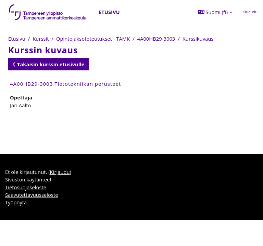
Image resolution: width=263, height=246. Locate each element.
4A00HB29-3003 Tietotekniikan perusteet (65, 83)
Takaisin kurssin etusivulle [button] (49, 64)
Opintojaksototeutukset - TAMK (93, 38)
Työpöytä (16, 202)
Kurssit (41, 38)
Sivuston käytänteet (28, 179)
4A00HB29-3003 (156, 38)
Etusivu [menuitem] (109, 12)
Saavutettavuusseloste (31, 194)
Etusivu (16, 38)
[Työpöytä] (47, 12)
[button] (215, 12)
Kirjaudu (250, 11)
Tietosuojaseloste (25, 187)
